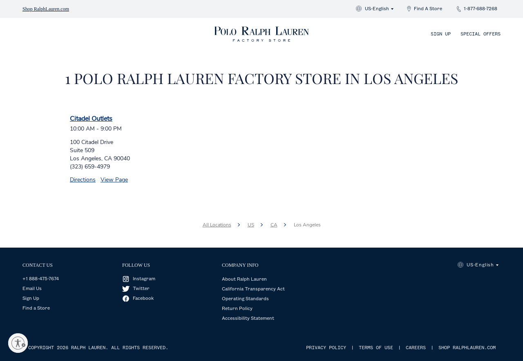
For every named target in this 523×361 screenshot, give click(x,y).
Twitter (141, 288)
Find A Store (428, 9)
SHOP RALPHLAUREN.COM (467, 347)
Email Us (32, 288)
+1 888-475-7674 (40, 279)
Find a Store (36, 308)
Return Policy (237, 308)
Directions (83, 180)
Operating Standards (245, 299)
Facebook (143, 298)
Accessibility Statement (248, 318)
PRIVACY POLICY (326, 347)
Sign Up (441, 34)
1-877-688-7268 (480, 9)
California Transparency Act (253, 289)
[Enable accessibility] (18, 343)
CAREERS (416, 347)
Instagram (144, 279)
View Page (114, 180)
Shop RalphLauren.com (45, 9)
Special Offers (480, 34)
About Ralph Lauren (244, 279)
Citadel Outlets (91, 118)
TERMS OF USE (376, 347)
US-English (377, 9)
